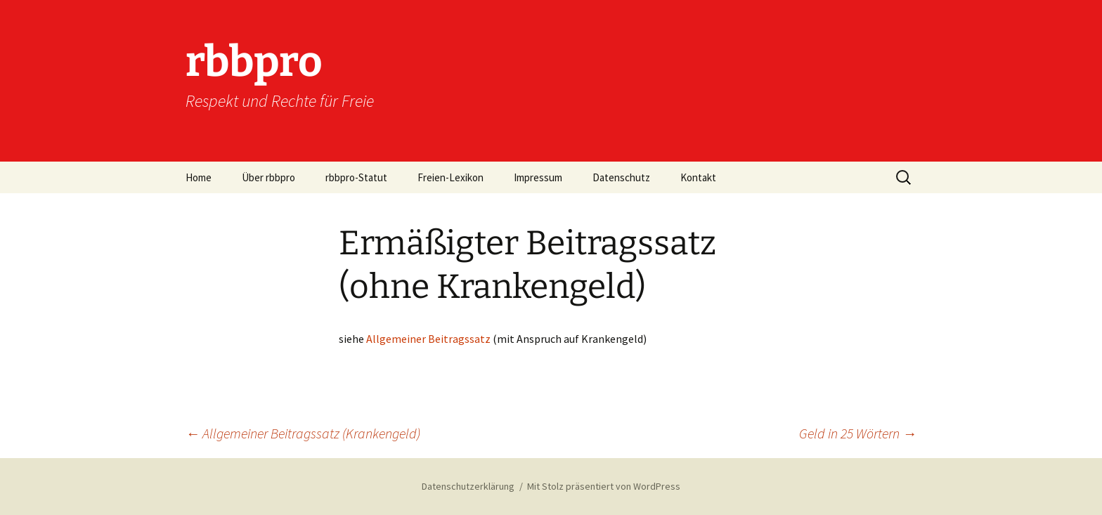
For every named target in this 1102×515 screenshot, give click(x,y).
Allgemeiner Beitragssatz (428, 339)
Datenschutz (621, 177)
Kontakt (698, 177)
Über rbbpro (268, 177)
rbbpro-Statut (356, 177)
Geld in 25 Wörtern (857, 433)
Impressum (538, 177)
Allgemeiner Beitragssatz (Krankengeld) (303, 433)
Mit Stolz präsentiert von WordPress (603, 486)
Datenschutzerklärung (468, 486)
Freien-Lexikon (450, 177)
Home (199, 177)
